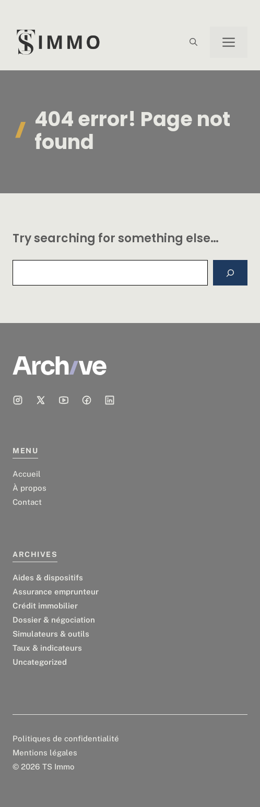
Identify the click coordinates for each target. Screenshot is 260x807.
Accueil (27, 473)
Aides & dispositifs (48, 577)
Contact (27, 502)
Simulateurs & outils (51, 633)
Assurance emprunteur (56, 591)
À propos (29, 487)
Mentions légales (45, 752)
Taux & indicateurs (47, 647)
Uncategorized (40, 661)
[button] (193, 42)
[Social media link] (18, 400)
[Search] (230, 272)
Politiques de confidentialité (66, 738)
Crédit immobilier (45, 605)
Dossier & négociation (54, 619)
